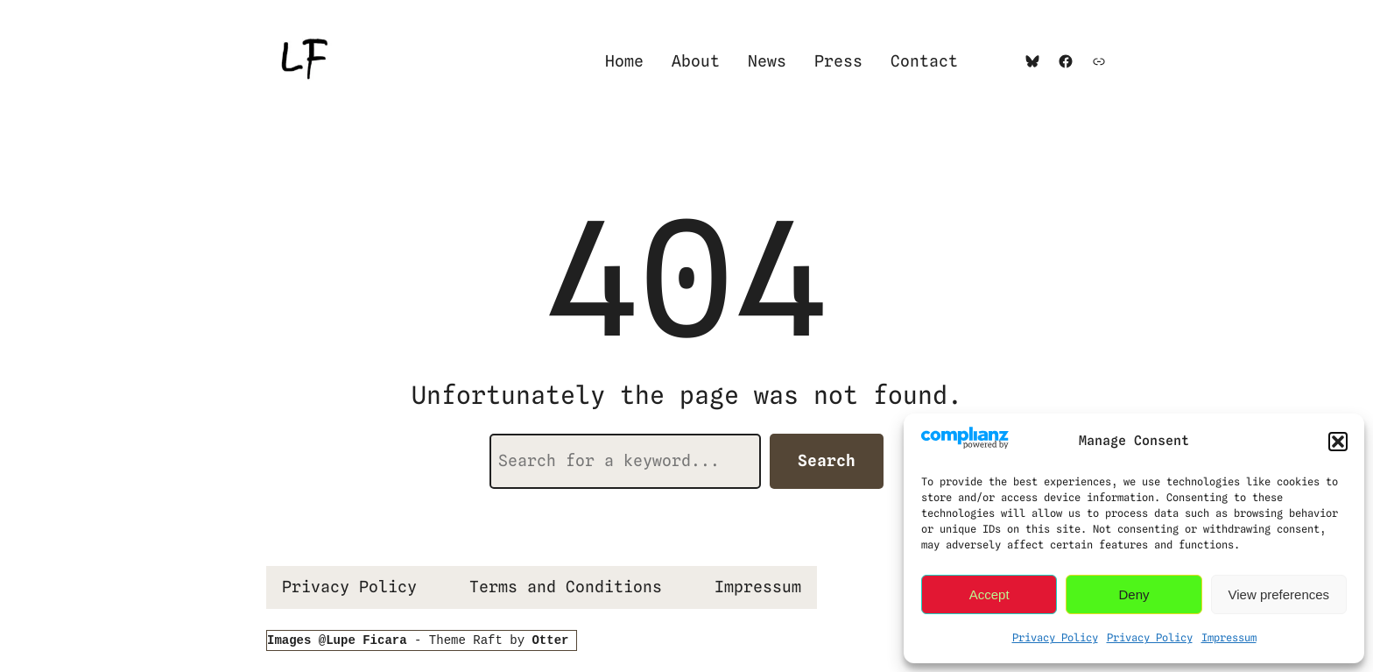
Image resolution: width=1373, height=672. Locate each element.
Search (826, 460)
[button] (1338, 441)
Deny (1133, 594)
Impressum (1229, 637)
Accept (989, 594)
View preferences (1279, 594)
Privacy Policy (1055, 637)
